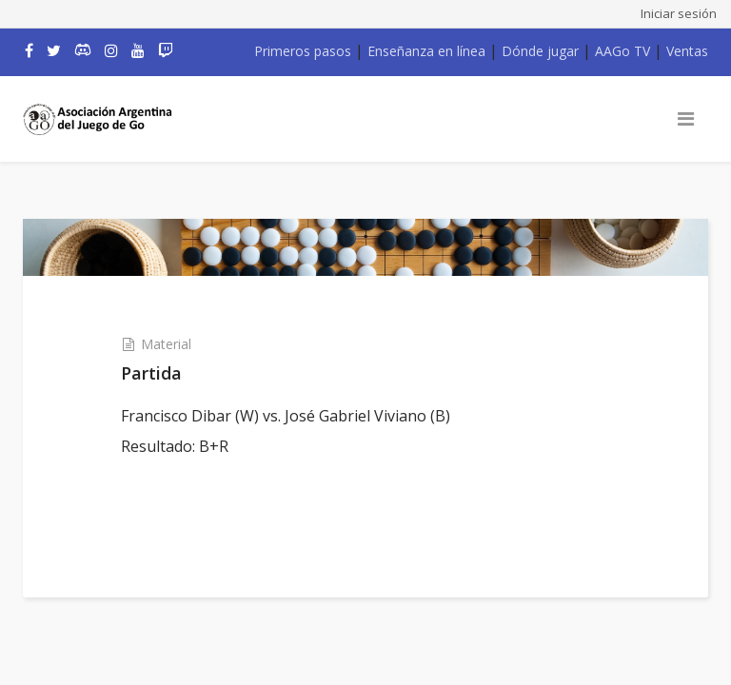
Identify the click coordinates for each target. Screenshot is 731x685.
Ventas (687, 51)
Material (166, 344)
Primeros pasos (302, 51)
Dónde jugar (540, 51)
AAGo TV (622, 51)
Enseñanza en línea (426, 51)
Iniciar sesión (679, 13)
